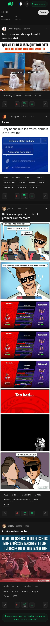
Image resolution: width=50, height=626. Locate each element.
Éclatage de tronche (14, 531)
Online (16, 177)
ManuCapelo (10, 116)
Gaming (8, 95)
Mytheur (8, 28)
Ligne (35, 591)
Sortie (15, 591)
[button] (26, 4)
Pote (19, 95)
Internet (22, 187)
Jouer (15, 494)
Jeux (7, 596)
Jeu (6, 591)
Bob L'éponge (32, 586)
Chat (39, 95)
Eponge (17, 586)
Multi (29, 95)
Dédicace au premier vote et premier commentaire (20, 216)
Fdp (42, 182)
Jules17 (8, 208)
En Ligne (27, 494)
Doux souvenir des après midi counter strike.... (21, 36)
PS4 (6, 177)
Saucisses (9, 187)
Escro (5, 122)
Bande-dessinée (22, 499)
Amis (23, 182)
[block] (46, 29)
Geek (32, 182)
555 (6, 494)
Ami (36, 499)
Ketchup (35, 187)
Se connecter (39, 3)
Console (38, 177)
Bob (7, 586)
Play (7, 504)
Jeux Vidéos (10, 182)
